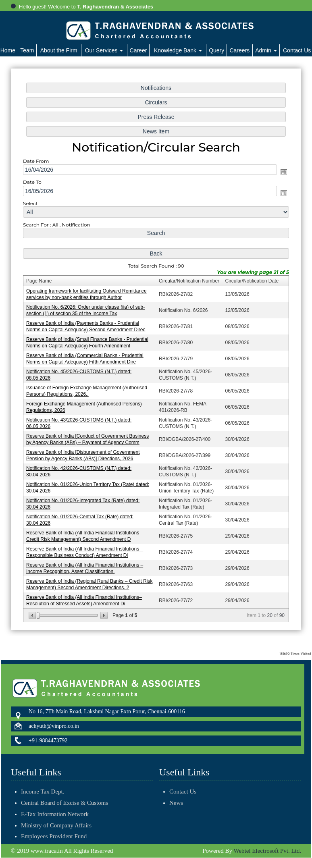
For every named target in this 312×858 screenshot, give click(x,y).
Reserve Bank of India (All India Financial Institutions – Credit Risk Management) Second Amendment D (85, 532)
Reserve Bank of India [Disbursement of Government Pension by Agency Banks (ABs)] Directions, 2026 (84, 453)
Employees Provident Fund (54, 827)
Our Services (104, 50)
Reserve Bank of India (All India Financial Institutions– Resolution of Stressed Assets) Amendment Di (85, 596)
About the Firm (58, 50)
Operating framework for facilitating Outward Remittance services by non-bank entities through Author (87, 295)
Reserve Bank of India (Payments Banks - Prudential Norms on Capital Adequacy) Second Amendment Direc (86, 326)
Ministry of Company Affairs (56, 816)
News (167, 803)
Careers (239, 50)
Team (27, 50)
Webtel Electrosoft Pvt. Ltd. (267, 851)
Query (216, 50)
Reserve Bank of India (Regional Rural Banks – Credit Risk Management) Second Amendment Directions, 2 (90, 580)
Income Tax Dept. (42, 782)
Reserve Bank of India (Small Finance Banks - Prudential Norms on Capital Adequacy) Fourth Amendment (88, 342)
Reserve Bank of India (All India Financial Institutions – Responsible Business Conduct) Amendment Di (85, 548)
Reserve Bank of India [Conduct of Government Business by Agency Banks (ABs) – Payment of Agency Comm (88, 437)
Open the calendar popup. (281, 174)
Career (138, 50)
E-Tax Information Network (55, 805)
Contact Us (173, 791)
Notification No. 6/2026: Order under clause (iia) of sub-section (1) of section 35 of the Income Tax (86, 311)
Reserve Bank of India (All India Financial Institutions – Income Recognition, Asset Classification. (85, 564)
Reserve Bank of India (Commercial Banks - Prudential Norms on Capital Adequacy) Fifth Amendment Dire (86, 358)
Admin (266, 50)
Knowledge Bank (178, 50)
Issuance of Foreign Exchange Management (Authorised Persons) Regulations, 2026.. (87, 390)
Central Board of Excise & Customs (64, 793)
